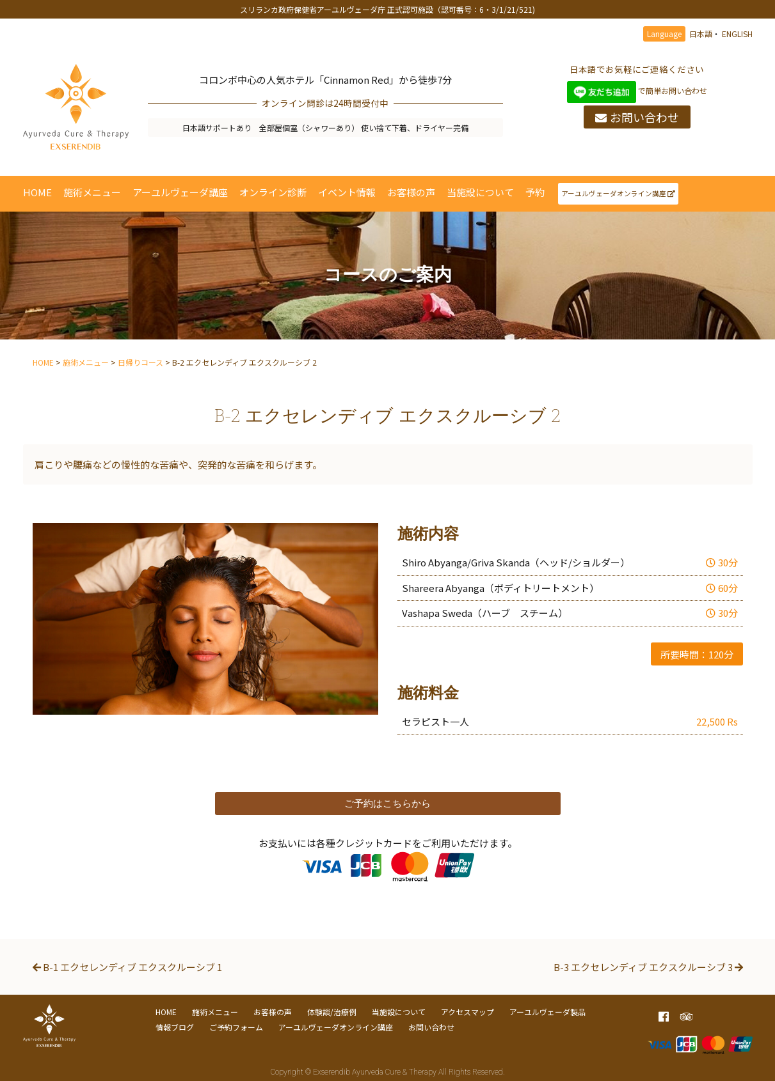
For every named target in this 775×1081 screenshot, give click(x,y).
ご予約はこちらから (387, 803)
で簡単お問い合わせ (637, 90)
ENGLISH (737, 33)
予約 (535, 192)
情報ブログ (175, 1027)
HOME (37, 192)
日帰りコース (140, 362)
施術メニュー (92, 192)
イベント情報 (347, 192)
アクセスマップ (467, 1011)
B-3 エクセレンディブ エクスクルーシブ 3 (648, 967)
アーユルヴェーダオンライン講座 (618, 193)
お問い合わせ (637, 117)
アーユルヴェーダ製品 (547, 1011)
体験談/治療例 (331, 1011)
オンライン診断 (273, 192)
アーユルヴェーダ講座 (180, 192)
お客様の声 (411, 192)
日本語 (700, 33)
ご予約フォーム (236, 1027)
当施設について (480, 192)
